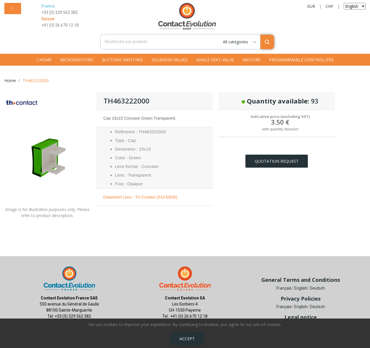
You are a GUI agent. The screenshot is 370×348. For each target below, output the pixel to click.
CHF (329, 6)
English (300, 288)
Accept (187, 338)
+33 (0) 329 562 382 (59, 12)
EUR (311, 6)
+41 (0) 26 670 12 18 (60, 25)
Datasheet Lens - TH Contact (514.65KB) (140, 197)
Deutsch (317, 288)
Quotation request (277, 161)
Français (284, 288)
